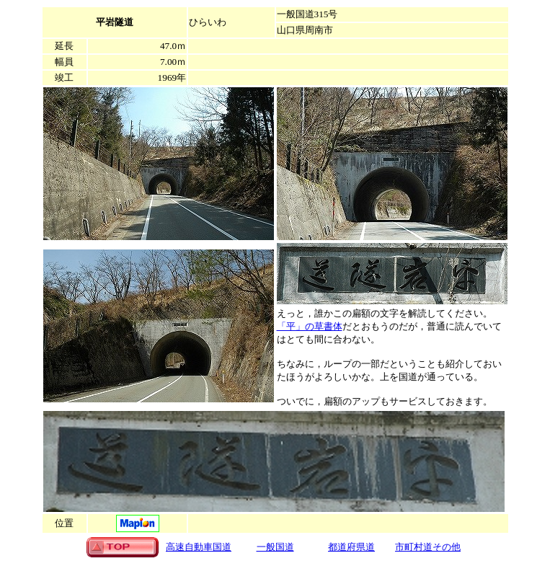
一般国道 (275, 546)
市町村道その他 (428, 546)
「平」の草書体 (309, 326)
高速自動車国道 (198, 546)
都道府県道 (351, 546)
